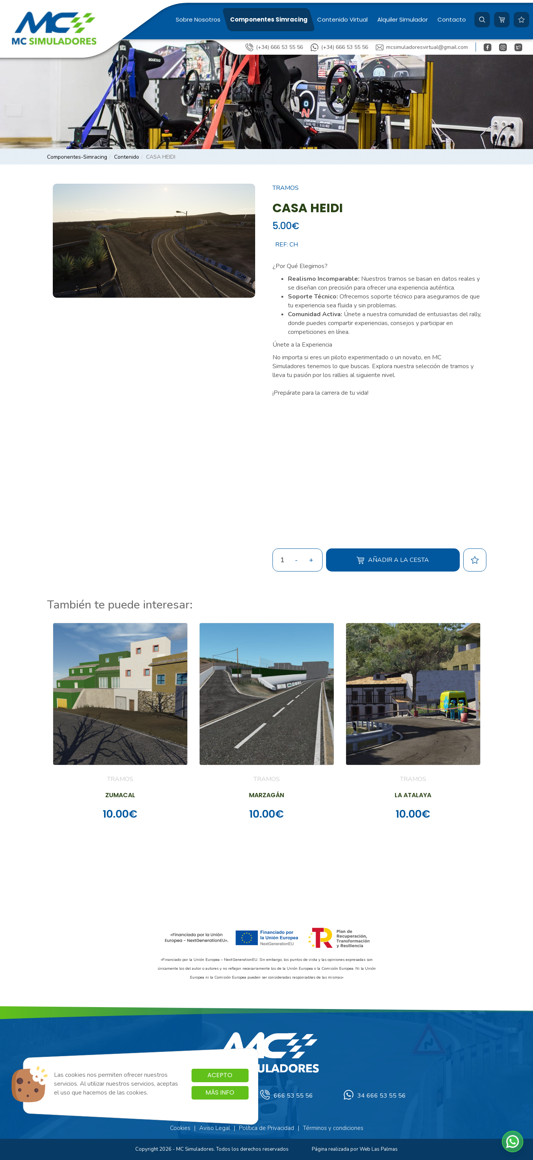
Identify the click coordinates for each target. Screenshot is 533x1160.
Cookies (180, 1128)
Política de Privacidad (266, 1128)
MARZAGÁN (266, 795)
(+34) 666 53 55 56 (274, 47)
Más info (219, 1092)
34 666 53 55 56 (375, 1096)
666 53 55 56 (286, 1096)
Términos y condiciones (333, 1128)
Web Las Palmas (379, 1149)
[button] (482, 19)
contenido (126, 157)
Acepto (219, 1075)
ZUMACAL (120, 795)
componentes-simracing (77, 157)
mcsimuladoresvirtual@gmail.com (422, 47)
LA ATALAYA (413, 795)
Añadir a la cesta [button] (392, 560)
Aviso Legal (214, 1128)
